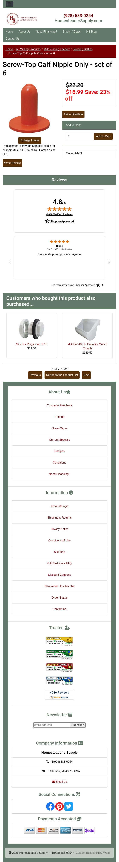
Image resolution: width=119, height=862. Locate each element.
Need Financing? (46, 31)
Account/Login (59, 506)
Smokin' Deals (72, 31)
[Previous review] (9, 262)
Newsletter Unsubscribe (59, 586)
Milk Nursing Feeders (57, 49)
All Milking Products (28, 49)
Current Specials (59, 439)
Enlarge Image (30, 140)
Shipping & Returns (59, 517)
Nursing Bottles (83, 49)
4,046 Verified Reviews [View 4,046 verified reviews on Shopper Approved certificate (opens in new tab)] (59, 214)
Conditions (59, 462)
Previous (35, 374)
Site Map (59, 551)
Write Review (12, 162)
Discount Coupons (59, 574)
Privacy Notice (59, 529)
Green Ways (59, 428)
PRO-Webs (103, 852)
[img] (59, 209)
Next (86, 374)
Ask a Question (73, 114)
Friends (59, 416)
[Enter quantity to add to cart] (80, 136)
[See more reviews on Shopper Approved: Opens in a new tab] (73, 285)
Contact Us (12, 38)
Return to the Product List (62, 374)
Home (9, 31)
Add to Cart (103, 136)
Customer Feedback (59, 405)
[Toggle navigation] (9, 4)
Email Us (59, 781)
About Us (24, 31)
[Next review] (109, 262)
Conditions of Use (59, 540)
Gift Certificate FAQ (59, 563)
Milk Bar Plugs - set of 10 (31, 344)
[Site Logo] (21, 19)
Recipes (59, 451)
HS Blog (91, 31)
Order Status (60, 597)
